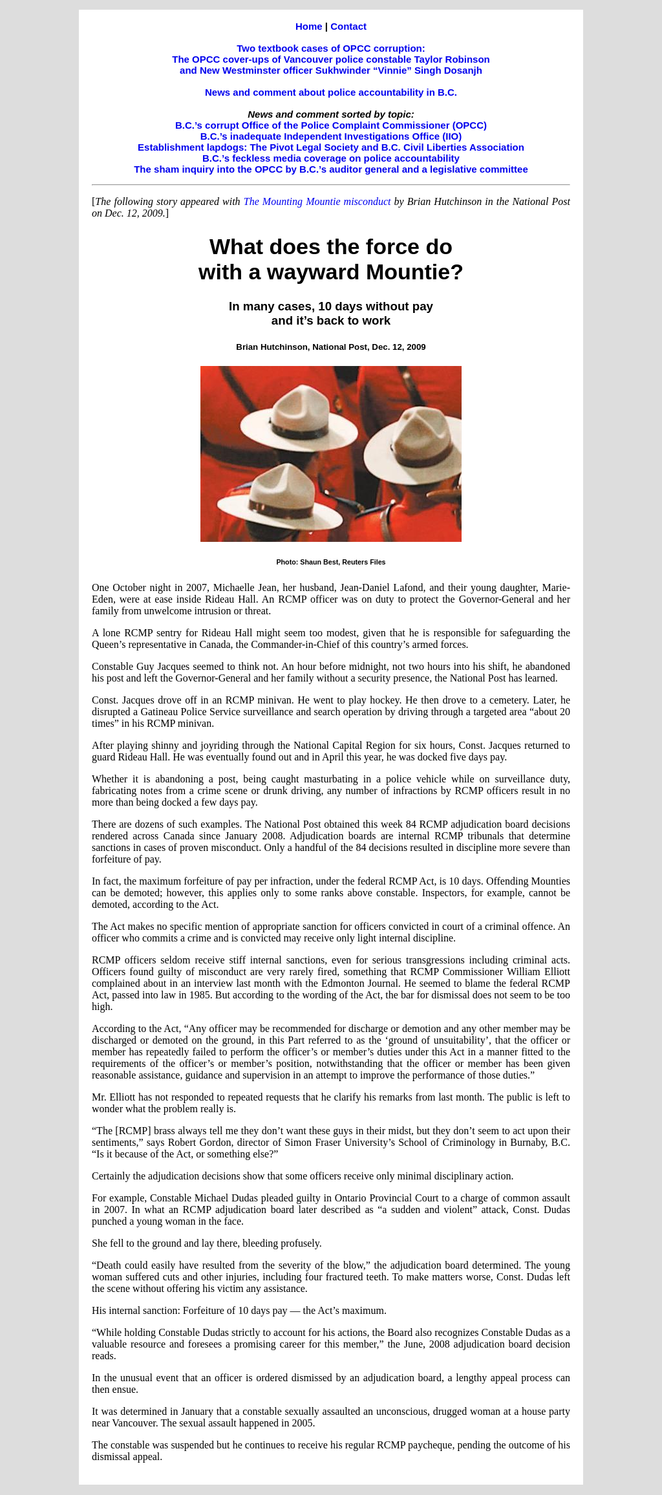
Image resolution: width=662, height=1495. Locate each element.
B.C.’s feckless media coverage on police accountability (331, 158)
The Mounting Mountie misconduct (317, 201)
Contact (348, 26)
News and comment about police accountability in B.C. (331, 92)
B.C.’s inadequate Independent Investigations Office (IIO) (331, 136)
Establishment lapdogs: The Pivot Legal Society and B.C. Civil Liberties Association (331, 147)
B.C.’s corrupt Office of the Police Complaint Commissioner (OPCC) (331, 125)
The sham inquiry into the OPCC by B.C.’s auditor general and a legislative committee (331, 169)
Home (309, 26)
